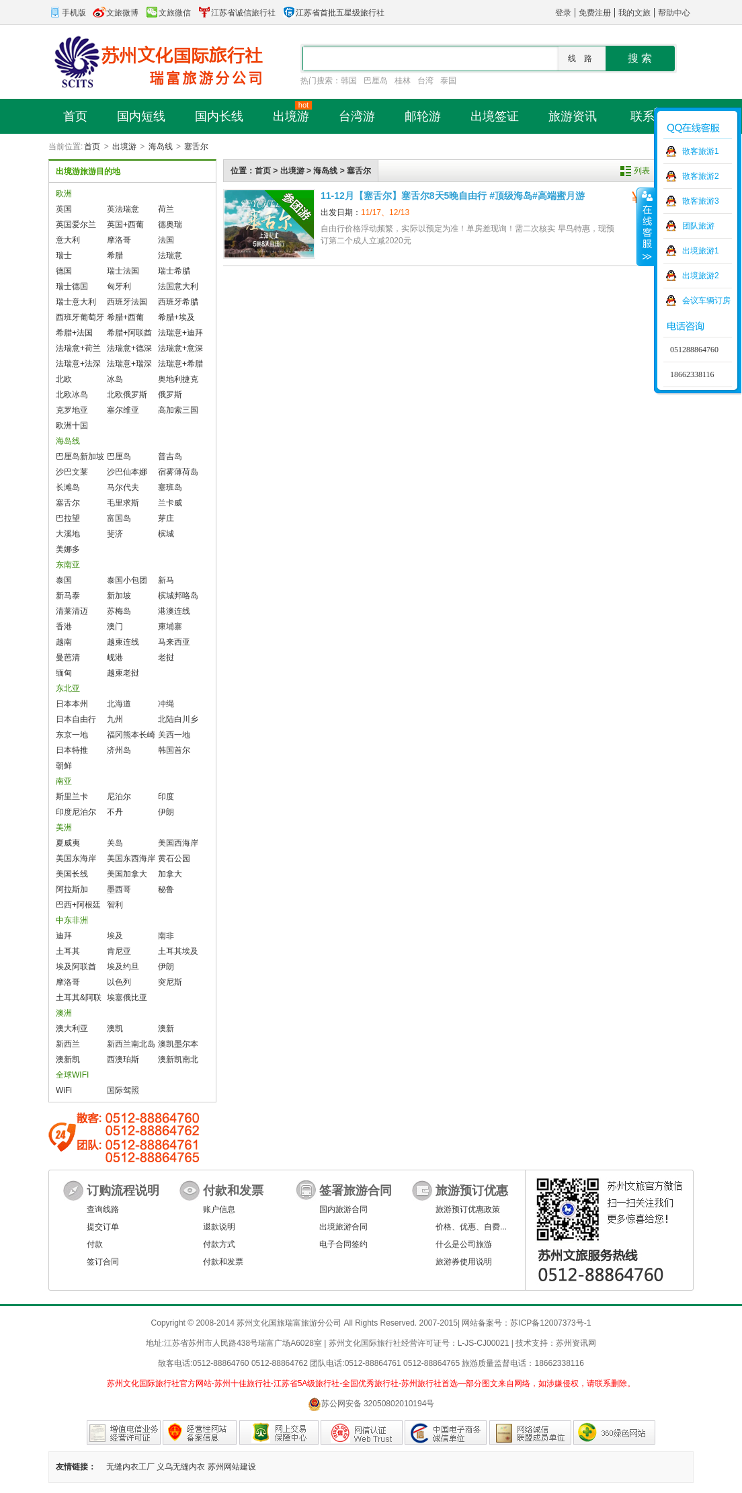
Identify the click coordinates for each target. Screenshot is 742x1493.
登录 (563, 12)
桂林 (403, 80)
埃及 (115, 935)
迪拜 (64, 935)
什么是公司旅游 (464, 1244)
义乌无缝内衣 (181, 1466)
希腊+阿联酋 (129, 332)
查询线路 (103, 1209)
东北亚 (68, 688)
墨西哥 (119, 889)
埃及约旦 (123, 966)
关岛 (115, 843)
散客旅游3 (700, 201)
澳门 (115, 626)
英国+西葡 (125, 224)
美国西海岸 (178, 843)
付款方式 (219, 1244)
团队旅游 (698, 226)
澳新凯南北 (178, 1059)
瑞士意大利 (76, 302)
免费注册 (595, 12)
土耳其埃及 (178, 951)
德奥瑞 (170, 224)
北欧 (64, 379)
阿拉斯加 (72, 889)
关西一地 (174, 734)
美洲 (64, 827)
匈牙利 (119, 286)
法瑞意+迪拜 (180, 332)
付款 (95, 1244)
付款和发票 (223, 1261)
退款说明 (219, 1227)
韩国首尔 (174, 750)
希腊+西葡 (125, 317)
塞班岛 (170, 487)
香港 (64, 626)
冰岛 (115, 379)
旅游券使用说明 (464, 1261)
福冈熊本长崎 (131, 734)
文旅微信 (168, 12)
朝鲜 (64, 765)
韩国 (349, 80)
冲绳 (166, 704)
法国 (166, 240)
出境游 (124, 146)
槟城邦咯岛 (178, 595)
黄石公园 (174, 858)
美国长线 (72, 874)
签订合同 (103, 1261)
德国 (64, 271)
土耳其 (68, 951)
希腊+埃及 (176, 317)
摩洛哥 (119, 240)
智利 (115, 905)
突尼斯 (170, 982)
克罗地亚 (72, 410)
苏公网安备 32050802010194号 (371, 1404)
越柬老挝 (123, 673)
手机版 (67, 12)
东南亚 (68, 564)
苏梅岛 (119, 611)
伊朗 (166, 812)
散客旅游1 (700, 151)
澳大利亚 (72, 1028)
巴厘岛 (376, 80)
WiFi (64, 1090)
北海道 (119, 704)
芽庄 (166, 518)
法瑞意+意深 (180, 348)
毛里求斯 (123, 503)
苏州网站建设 (232, 1466)
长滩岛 (68, 487)
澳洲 (64, 1013)
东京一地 (72, 734)
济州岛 (119, 750)
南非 (166, 935)
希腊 (115, 255)
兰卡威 (170, 503)
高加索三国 (178, 410)
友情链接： (76, 1466)
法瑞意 (170, 255)
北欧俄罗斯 (127, 394)
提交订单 (103, 1227)
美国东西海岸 (131, 858)
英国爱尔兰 (76, 224)
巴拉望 (68, 518)
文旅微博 (115, 12)
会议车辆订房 (706, 300)
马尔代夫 (123, 487)
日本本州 (72, 704)
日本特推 (72, 750)
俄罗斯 (170, 394)
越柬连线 (123, 642)
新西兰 (68, 1044)
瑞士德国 (72, 286)
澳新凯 (68, 1059)
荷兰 (166, 209)
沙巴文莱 (72, 472)
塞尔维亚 (123, 410)
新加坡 (119, 595)
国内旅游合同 (343, 1209)
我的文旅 (634, 12)
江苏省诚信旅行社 (237, 12)
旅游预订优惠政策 (468, 1209)
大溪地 (68, 533)
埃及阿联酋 (76, 966)
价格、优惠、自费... (471, 1227)
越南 (64, 642)
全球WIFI (72, 1075)
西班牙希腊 (178, 302)
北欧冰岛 (72, 394)
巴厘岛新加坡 (80, 456)
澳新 (166, 1028)
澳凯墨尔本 (178, 1044)
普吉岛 (170, 456)
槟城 (166, 533)
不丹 (115, 812)
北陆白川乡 (178, 719)
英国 (64, 209)
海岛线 (161, 146)
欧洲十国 (72, 425)
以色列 (119, 982)
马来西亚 (174, 642)
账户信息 (219, 1209)
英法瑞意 (123, 209)
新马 (166, 580)
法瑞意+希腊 (180, 363)
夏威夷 (68, 843)
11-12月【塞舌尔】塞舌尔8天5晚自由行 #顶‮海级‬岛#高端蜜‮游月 (453, 195)
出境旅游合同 (343, 1227)
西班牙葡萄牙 (80, 317)
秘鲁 (166, 889)
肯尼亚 (119, 951)
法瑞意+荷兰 (78, 348)
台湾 (425, 80)
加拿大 (170, 874)
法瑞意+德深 (129, 348)
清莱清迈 (72, 611)
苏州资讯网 (576, 1343)
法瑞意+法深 (78, 363)
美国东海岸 (76, 858)
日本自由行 (76, 719)
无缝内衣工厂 (130, 1466)
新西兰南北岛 (131, 1044)
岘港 (115, 657)
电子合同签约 (343, 1244)
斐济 (115, 533)
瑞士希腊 (174, 271)
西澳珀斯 (123, 1059)
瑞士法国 (123, 271)
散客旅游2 (700, 176)
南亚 (64, 781)
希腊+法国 (74, 332)
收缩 (645, 226)
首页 (92, 146)
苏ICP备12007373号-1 (550, 1323)
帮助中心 (674, 12)
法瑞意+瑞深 (129, 363)
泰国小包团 (127, 580)
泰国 (448, 80)
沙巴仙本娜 (127, 472)
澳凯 (115, 1028)
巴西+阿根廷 (78, 905)
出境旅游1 (700, 250)
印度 (166, 796)
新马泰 (68, 595)
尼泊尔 (119, 796)
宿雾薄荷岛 (178, 472)
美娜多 (68, 549)
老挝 (166, 657)
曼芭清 (68, 657)
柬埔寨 (170, 626)
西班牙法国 (127, 302)
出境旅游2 (700, 275)
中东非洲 (72, 920)
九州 (115, 719)
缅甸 (64, 673)
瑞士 (64, 255)
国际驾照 (123, 1090)
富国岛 (119, 518)
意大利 (68, 240)
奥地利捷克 (178, 379)
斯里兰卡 (72, 796)
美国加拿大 (127, 874)
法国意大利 (178, 286)
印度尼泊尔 (76, 812)
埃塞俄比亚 (127, 997)
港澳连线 (174, 611)
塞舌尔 (196, 146)
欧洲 (64, 193)
